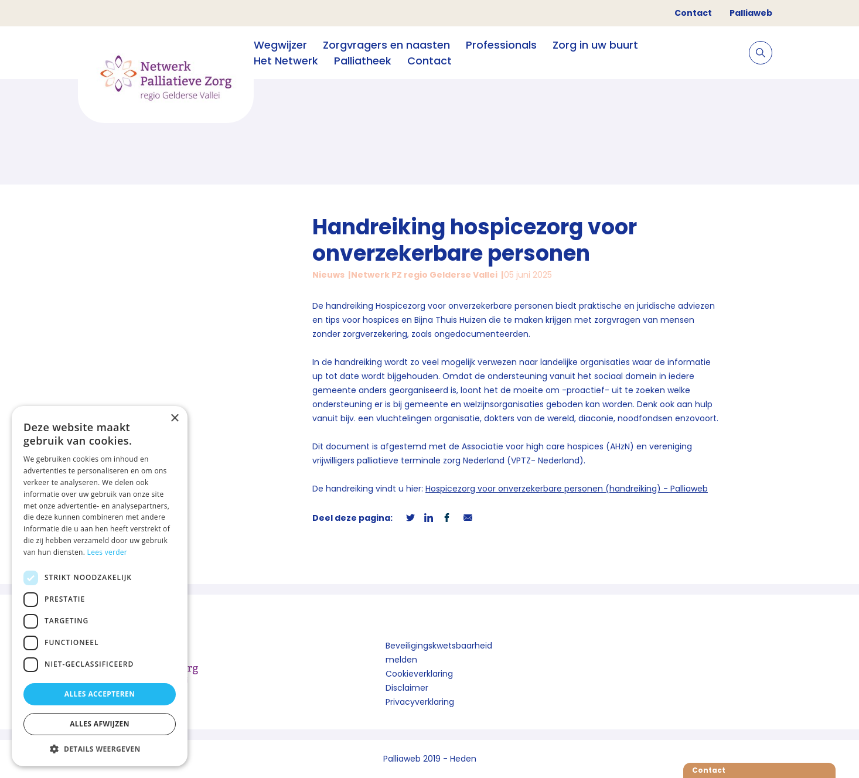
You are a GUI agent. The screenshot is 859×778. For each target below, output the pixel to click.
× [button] (174, 418)
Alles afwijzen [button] (99, 724)
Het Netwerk (286, 60)
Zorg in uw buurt (595, 44)
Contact (693, 13)
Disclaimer (407, 688)
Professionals (501, 44)
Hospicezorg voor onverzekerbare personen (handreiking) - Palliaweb (566, 488)
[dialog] (100, 586)
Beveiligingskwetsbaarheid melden (439, 653)
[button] (99, 749)
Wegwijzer (280, 44)
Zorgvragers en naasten (386, 44)
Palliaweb (751, 13)
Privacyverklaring (420, 702)
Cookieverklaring (419, 674)
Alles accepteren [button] (99, 694)
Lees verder (107, 552)
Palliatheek (362, 60)
